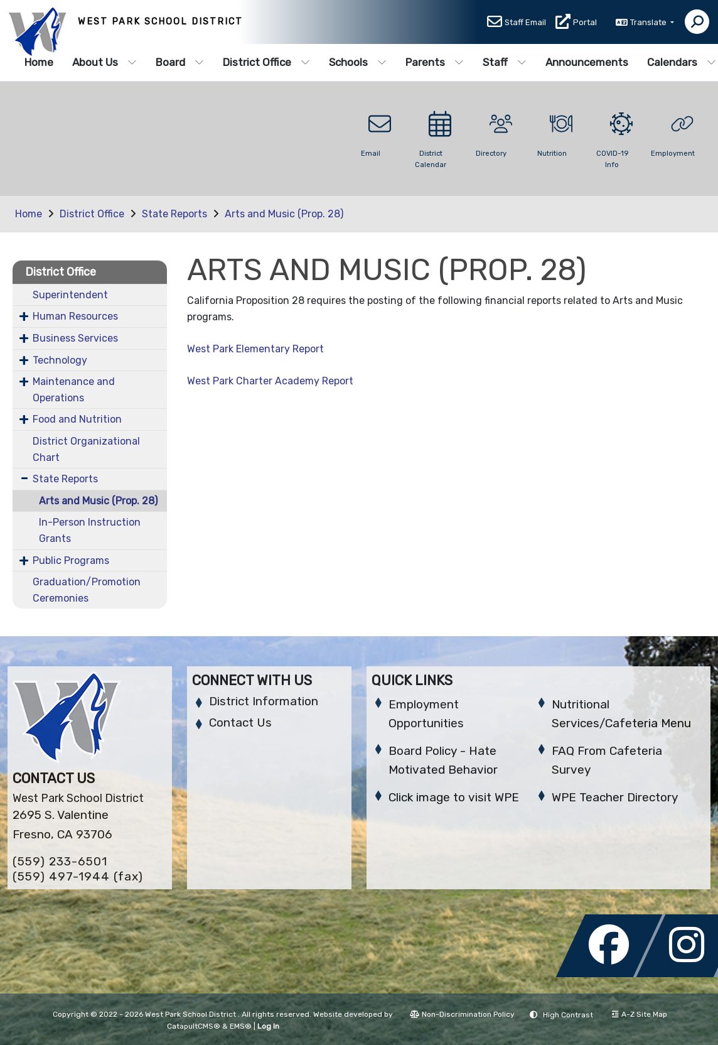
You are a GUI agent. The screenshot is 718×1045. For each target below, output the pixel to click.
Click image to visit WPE (453, 797)
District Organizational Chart (86, 449)
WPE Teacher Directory (615, 797)
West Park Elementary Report (255, 349)
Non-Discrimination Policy (462, 1014)
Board (180, 62)
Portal (585, 23)
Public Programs (71, 560)
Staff (505, 62)
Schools (358, 62)
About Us (104, 62)
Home (38, 62)
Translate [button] (649, 23)
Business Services (75, 338)
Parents (434, 62)
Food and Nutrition (77, 419)
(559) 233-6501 (60, 861)
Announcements (586, 62)
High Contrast (568, 1014)
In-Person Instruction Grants (90, 530)
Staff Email (525, 23)
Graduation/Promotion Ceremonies (87, 590)
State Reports (174, 214)
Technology (60, 360)
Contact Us (240, 722)
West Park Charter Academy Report (270, 381)
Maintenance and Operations (74, 390)
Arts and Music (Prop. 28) (284, 214)
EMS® (241, 1026)
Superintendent (70, 295)
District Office (266, 62)
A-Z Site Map (639, 1014)
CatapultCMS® (193, 1026)
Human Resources (75, 316)
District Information (263, 701)
